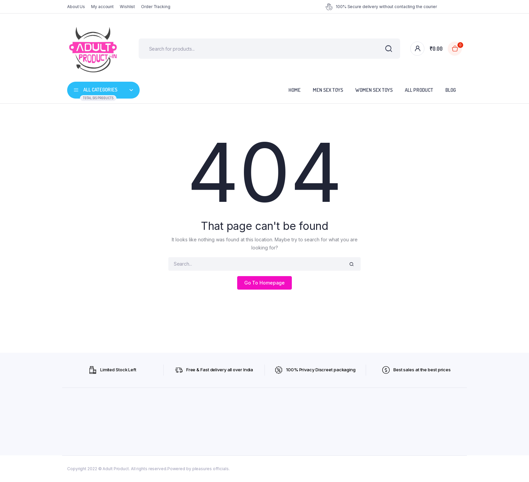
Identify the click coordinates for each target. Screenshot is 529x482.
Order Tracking (155, 6)
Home (294, 90)
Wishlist (127, 6)
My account (102, 6)
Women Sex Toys (374, 90)
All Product (419, 90)
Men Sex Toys (328, 90)
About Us (76, 6)
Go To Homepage (264, 283)
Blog (450, 90)
